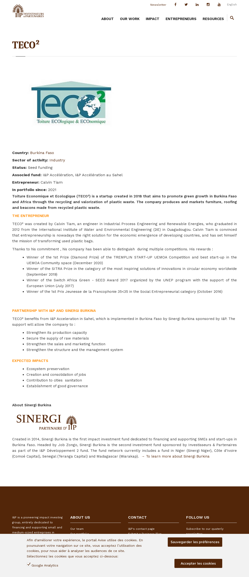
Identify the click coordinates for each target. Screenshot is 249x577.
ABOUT (107, 19)
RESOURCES (213, 19)
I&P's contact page (141, 529)
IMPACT (152, 19)
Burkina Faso (42, 152)
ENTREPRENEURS (181, 19)
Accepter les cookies (198, 563)
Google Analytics (45, 565)
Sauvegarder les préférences (195, 542)
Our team (77, 529)
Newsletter (158, 4)
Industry (57, 160)
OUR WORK (130, 19)
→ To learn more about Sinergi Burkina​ (175, 456)
